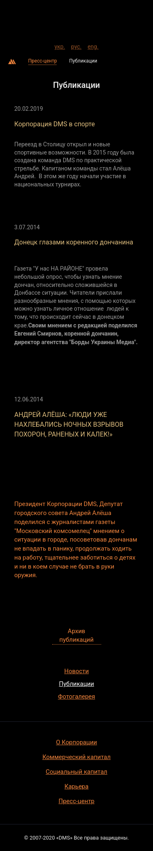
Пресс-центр (42, 61)
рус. (76, 45)
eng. (93, 45)
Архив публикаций (77, 635)
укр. (60, 45)
